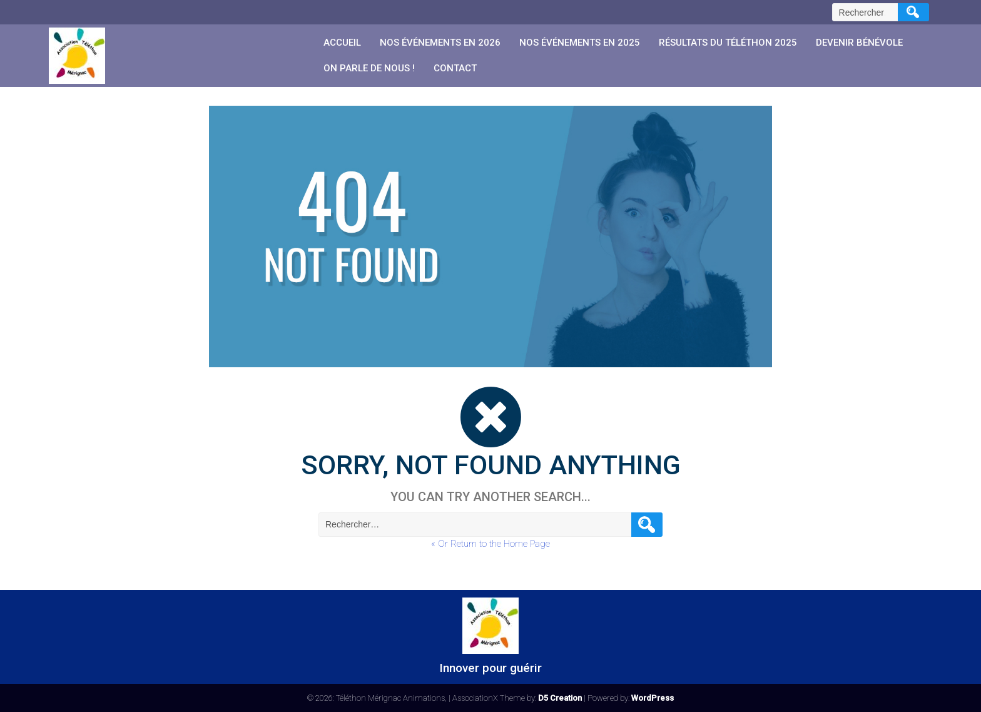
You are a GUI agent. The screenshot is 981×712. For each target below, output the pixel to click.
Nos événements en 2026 (440, 42)
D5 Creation (560, 698)
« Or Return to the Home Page (490, 543)
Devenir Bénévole (859, 42)
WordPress (652, 698)
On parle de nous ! (369, 68)
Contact (455, 68)
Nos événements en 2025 (579, 42)
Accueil (342, 42)
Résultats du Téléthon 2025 (728, 42)
